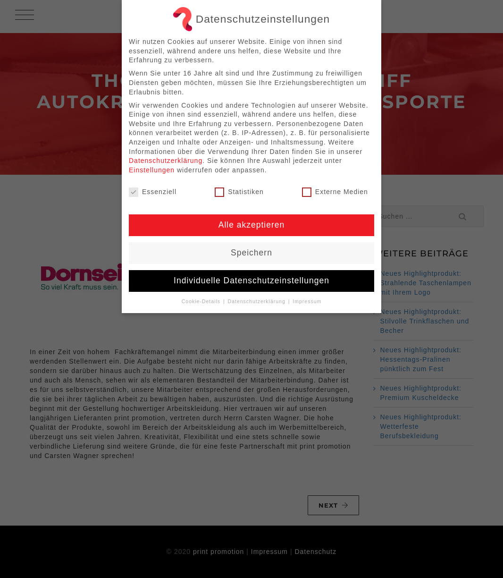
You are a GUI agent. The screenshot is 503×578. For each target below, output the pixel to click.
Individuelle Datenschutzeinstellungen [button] (251, 280)
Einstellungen (152, 170)
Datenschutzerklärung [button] (257, 301)
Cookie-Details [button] (202, 301)
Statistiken (239, 191)
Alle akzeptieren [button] (251, 225)
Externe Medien (335, 191)
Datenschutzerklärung (165, 160)
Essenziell (152, 191)
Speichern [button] (251, 252)
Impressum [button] (307, 301)
